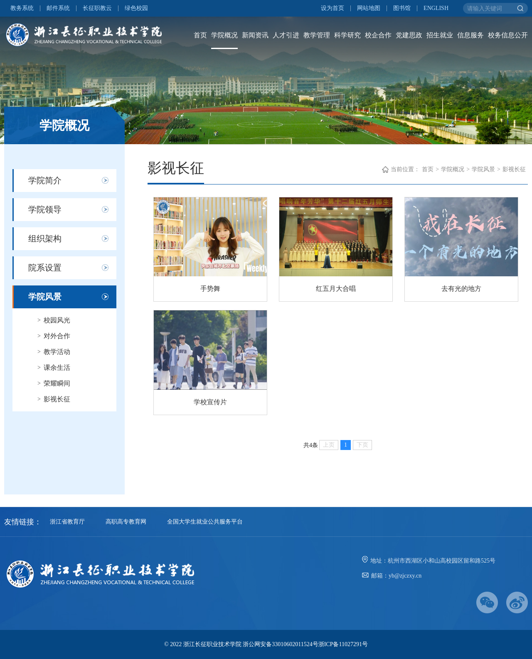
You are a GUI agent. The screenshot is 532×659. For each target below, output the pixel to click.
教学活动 (57, 351)
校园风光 (57, 320)
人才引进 (286, 35)
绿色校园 (136, 8)
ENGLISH (436, 8)
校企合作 (378, 35)
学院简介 (45, 180)
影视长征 (57, 399)
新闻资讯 (255, 35)
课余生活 (57, 367)
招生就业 (439, 35)
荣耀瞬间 (57, 383)
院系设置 (45, 267)
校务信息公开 (508, 35)
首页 (200, 35)
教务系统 (22, 8)
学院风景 (45, 296)
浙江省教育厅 (67, 522)
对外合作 (57, 335)
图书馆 (402, 8)
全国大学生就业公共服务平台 (205, 522)
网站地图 (368, 8)
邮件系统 (58, 8)
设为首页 (332, 8)
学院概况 (224, 35)
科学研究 (347, 35)
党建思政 (409, 35)
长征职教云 (97, 8)
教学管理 (316, 35)
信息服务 (470, 35)
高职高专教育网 (126, 522)
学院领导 (45, 209)
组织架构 (45, 238)
